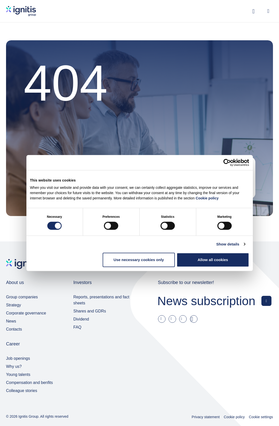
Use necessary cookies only (138, 260)
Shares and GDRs (89, 311)
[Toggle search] (254, 11)
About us (15, 282)
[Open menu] (268, 11)
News (11, 321)
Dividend (81, 319)
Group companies (22, 297)
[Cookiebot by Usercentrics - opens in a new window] (227, 162)
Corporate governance (26, 313)
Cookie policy (207, 198)
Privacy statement (206, 417)
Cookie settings (261, 417)
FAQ (77, 327)
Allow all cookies (213, 260)
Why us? (14, 366)
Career (13, 343)
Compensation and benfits (29, 382)
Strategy (13, 305)
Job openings (18, 358)
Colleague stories (21, 390)
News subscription (206, 300)
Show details (227, 244)
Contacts (14, 329)
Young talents (18, 374)
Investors (82, 282)
